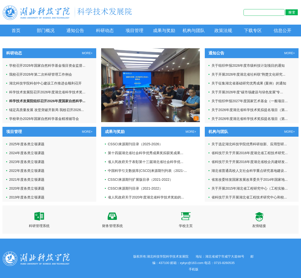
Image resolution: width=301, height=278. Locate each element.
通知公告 (75, 30)
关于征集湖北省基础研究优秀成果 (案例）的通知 (248, 83)
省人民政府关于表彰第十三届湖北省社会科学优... (145, 162)
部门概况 (46, 30)
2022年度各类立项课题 (26, 171)
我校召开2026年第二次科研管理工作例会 (40, 74)
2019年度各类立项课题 (26, 197)
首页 (16, 30)
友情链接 (259, 220)
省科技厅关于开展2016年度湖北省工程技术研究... (249, 153)
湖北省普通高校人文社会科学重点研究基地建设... (249, 171)
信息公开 (282, 30)
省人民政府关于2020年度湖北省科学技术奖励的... (146, 197)
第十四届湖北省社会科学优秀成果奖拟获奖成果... (145, 153)
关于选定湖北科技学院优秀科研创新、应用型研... (249, 144)
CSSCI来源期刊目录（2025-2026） (135, 144)
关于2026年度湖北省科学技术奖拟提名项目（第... (249, 110)
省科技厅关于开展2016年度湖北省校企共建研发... (249, 162)
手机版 (193, 269)
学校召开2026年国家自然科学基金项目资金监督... (47, 65)
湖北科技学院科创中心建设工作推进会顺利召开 (45, 83)
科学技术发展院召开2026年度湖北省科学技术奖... (47, 92)
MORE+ (87, 53)
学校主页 (186, 220)
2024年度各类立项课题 (26, 153)
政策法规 (223, 30)
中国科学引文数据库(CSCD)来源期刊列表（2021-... (147, 171)
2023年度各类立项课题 (26, 162)
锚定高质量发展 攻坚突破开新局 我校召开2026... (46, 110)
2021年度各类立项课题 (26, 179)
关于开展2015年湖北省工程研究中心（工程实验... (249, 188)
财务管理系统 (112, 220)
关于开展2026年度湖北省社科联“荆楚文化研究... (248, 74)
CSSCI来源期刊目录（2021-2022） (135, 188)
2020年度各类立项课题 (26, 188)
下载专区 (253, 30)
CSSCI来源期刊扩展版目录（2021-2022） (140, 179)
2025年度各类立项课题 (26, 144)
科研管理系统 (39, 220)
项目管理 (134, 30)
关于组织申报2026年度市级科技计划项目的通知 (248, 65)
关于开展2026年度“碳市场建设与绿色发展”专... (247, 92)
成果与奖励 (164, 30)
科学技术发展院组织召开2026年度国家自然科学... (47, 101)
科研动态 (105, 30)
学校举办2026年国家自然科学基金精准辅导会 (44, 119)
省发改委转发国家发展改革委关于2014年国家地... (249, 179)
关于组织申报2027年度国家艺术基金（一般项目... (249, 101)
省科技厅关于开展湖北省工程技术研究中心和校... (249, 197)
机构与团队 (194, 30)
